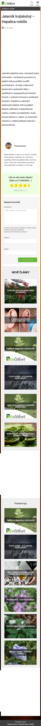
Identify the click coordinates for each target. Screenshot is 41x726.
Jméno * (7, 238)
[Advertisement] (20, 49)
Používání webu (23, 724)
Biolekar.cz (5, 8)
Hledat (32, 3)
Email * (6, 249)
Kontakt (31, 724)
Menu (38, 3)
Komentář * (8, 207)
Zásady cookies (12, 724)
